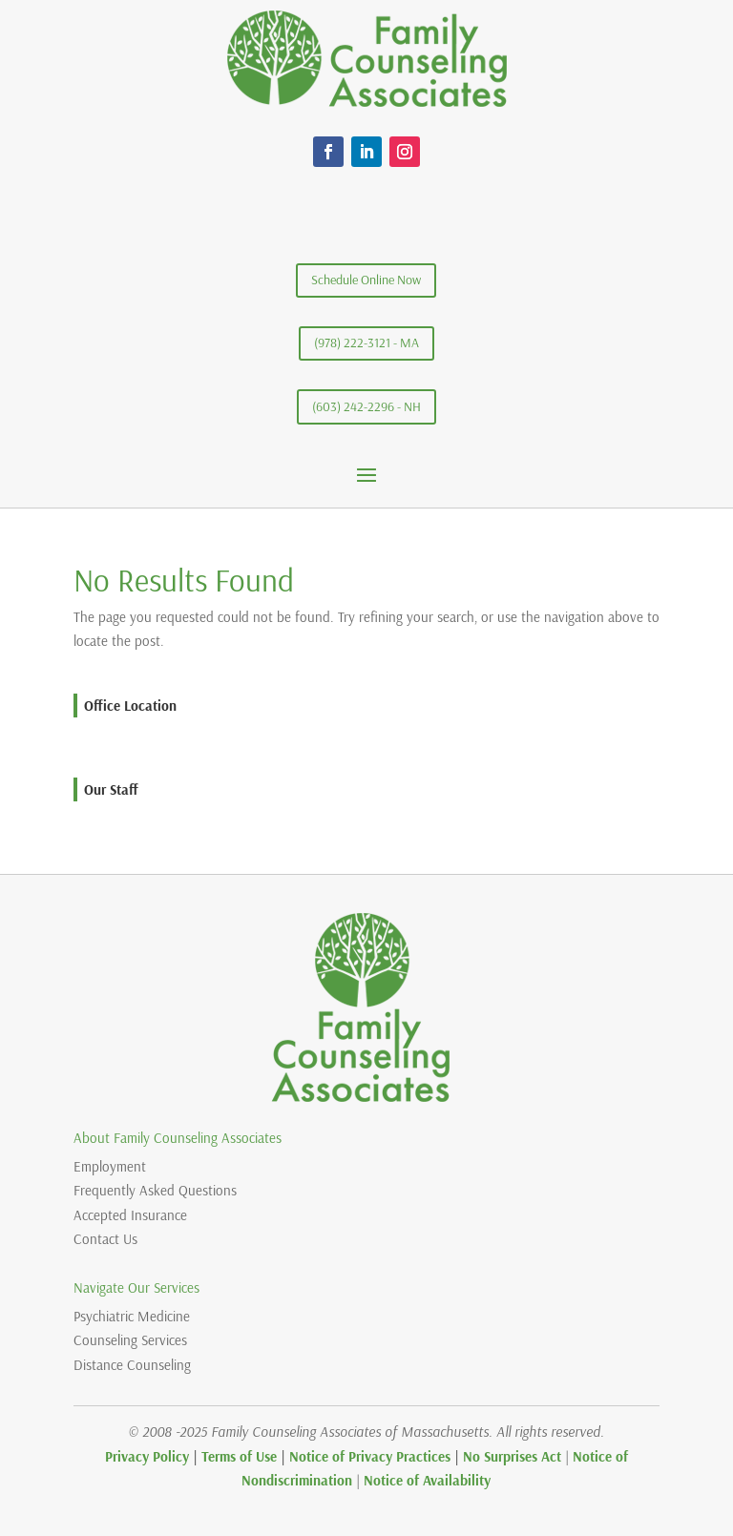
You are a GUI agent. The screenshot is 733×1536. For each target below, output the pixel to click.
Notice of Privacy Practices (369, 1456)
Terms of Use (239, 1456)
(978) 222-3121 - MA (366, 342)
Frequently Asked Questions (155, 1190)
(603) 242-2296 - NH (366, 406)
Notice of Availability (427, 1480)
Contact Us (105, 1239)
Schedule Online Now (366, 279)
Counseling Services (130, 1340)
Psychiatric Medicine (131, 1316)
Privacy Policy (147, 1456)
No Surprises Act (512, 1456)
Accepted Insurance (130, 1215)
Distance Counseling (132, 1365)
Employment (109, 1166)
